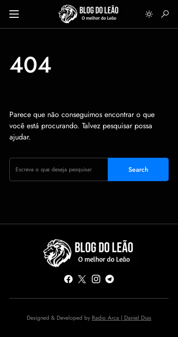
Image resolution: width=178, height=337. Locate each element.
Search (138, 169)
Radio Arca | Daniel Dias (121, 318)
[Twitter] (82, 279)
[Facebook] (68, 279)
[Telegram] (109, 279)
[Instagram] (96, 279)
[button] (14, 14)
